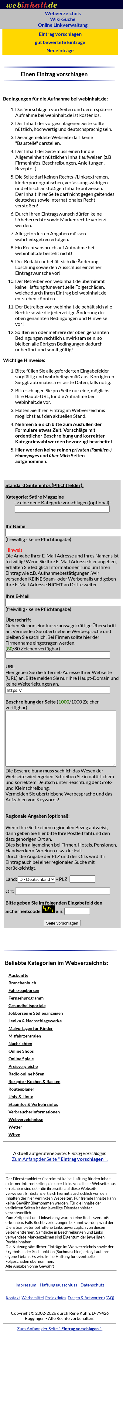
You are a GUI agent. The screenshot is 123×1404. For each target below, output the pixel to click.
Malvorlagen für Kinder (31, 1028)
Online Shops (21, 1051)
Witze (14, 1134)
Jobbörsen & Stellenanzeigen (36, 1013)
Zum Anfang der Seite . (60, 1159)
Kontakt (13, 1297)
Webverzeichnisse (26, 1119)
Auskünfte (18, 975)
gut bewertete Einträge (60, 42)
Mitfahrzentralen (25, 1035)
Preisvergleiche (23, 1066)
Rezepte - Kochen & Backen (34, 1081)
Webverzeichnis (63, 13)
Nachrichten (20, 1043)
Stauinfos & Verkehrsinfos (33, 1104)
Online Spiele (21, 1058)
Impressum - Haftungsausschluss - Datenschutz (59, 1284)
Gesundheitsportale (27, 1005)
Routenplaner (21, 1089)
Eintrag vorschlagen (60, 34)
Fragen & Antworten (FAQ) (91, 1297)
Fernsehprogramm (26, 997)
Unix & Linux (21, 1096)
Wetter (15, 1127)
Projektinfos (55, 1297)
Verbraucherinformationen (34, 1111)
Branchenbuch (22, 982)
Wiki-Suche (63, 19)
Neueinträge (60, 50)
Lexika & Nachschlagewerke (35, 1020)
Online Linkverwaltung (62, 25)
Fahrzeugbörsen (24, 990)
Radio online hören (26, 1073)
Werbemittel (33, 1297)
